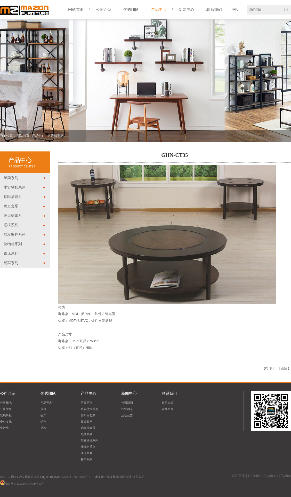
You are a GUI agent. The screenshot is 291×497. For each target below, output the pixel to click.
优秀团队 (131, 10)
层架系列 (11, 178)
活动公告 (127, 415)
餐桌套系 (11, 206)
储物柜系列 (13, 244)
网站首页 (76, 10)
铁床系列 (11, 253)
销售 (43, 421)
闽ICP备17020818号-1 (75, 477)
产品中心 (159, 10)
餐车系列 (11, 263)
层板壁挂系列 (14, 234)
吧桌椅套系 (13, 215)
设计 (43, 409)
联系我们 (214, 10)
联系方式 (167, 402)
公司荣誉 (6, 409)
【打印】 (268, 368)
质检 (43, 428)
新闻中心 (186, 10)
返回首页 (238, 476)
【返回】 (284, 368)
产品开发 (46, 402)
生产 (43, 415)
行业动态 (127, 409)
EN (235, 9)
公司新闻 (127, 402)
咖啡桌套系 (13, 197)
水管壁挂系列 (14, 187)
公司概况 (6, 402)
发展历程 (6, 415)
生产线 (4, 428)
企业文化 (6, 421)
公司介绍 (103, 10)
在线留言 (167, 409)
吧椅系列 (11, 225)
